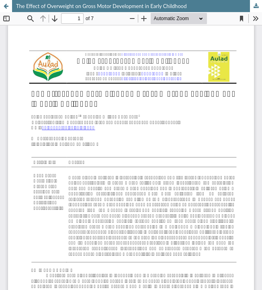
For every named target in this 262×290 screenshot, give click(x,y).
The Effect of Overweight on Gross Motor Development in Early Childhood (101, 6)
